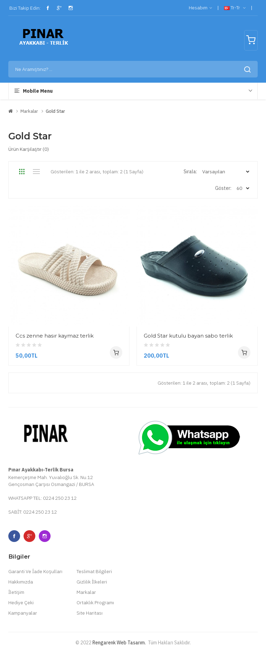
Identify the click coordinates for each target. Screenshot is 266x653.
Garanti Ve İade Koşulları (35, 571)
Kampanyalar (22, 613)
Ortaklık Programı (95, 602)
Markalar (29, 111)
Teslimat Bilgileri (94, 571)
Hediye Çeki (21, 602)
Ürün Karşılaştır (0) (28, 149)
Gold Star (55, 111)
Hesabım (200, 8)
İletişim (16, 592)
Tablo (22, 172)
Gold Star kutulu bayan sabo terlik (188, 335)
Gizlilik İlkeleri (92, 582)
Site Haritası (90, 613)
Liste (36, 172)
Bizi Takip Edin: (24, 8)
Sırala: (190, 171)
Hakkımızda (20, 582)
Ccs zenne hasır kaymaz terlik (55, 335)
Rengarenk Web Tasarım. (119, 643)
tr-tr (235, 8)
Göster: (223, 188)
